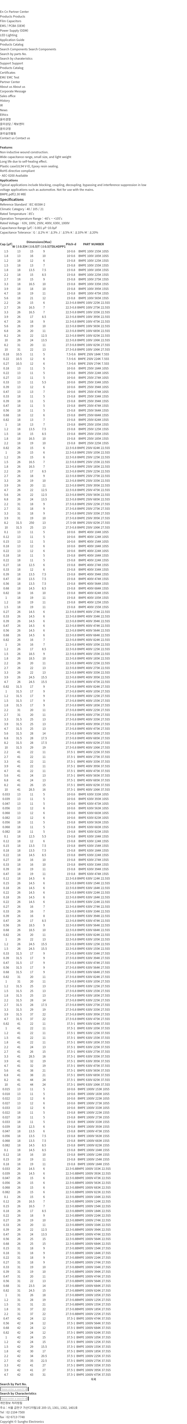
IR (1, 105)
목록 (93, 1379)
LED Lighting (8, 35)
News (3, 110)
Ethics (4, 114)
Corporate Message (13, 91)
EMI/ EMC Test (9, 77)
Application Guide (12, 39)
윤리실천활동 (8, 133)
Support (17, 63)
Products (19, 16)
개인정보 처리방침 (11, 1403)
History (5, 100)
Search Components (42, 49)
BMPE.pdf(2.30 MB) (13, 194)
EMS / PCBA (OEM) (12, 25)
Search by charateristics (16, 58)
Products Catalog (11, 44)
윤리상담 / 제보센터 (12, 124)
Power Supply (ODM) (14, 30)
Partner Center (19, 11)
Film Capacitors (10, 21)
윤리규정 (5, 128)
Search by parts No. (13, 54)
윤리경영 (5, 119)
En (1, 11)
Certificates (7, 72)
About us (19, 86)
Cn (6, 11)
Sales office (8, 96)
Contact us (22, 138)
